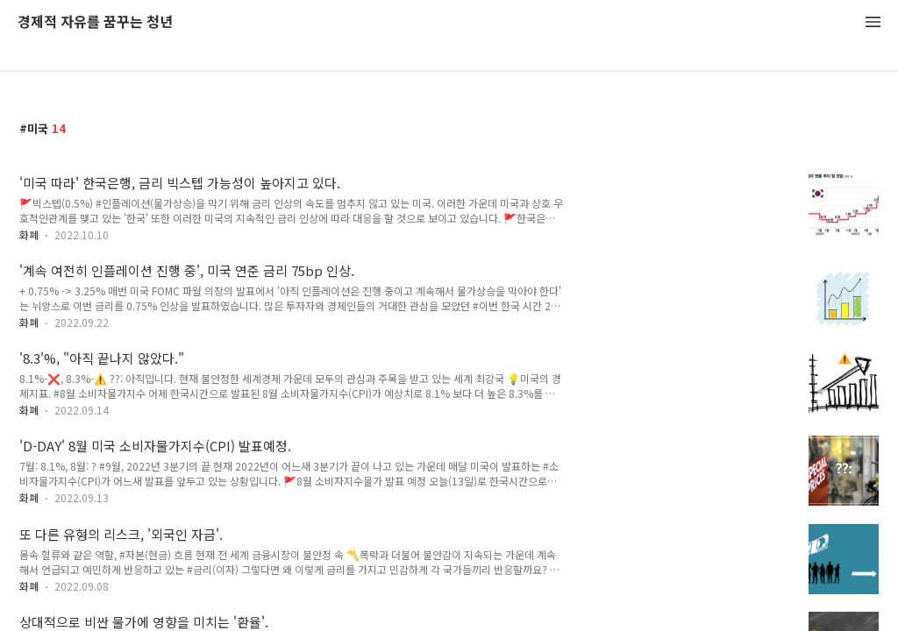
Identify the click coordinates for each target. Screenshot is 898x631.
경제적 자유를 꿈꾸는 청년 (95, 22)
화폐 (29, 234)
